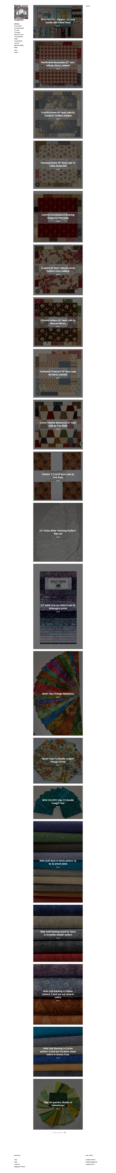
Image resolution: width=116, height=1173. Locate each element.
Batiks (15, 47)
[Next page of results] (65, 1133)
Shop (15, 1160)
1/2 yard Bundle (18, 41)
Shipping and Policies (19, 1167)
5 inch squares (18, 26)
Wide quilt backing (18, 45)
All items (16, 24)
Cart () (88, 6)
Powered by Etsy (90, 1164)
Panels (16, 39)
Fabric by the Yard (18, 34)
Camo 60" (16, 43)
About (15, 50)
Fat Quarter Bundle (19, 28)
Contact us (17, 1164)
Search (16, 52)
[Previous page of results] (51, 1133)
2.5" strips (16, 30)
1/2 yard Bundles (18, 37)
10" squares (17, 32)
